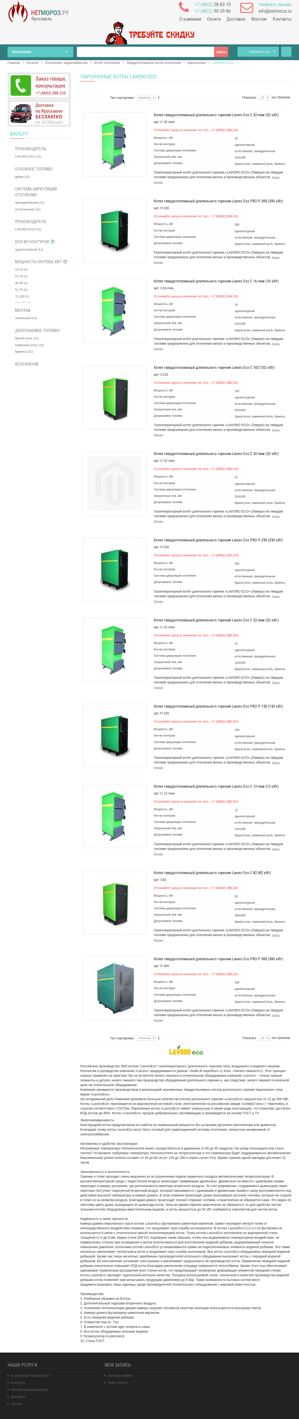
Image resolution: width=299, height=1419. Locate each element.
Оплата (214, 19)
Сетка (91, 99)
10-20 (21, 269)
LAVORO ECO (28, 156)
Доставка (236, 19)
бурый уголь (27, 338)
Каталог (33, 63)
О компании (190, 19)
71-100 (22, 296)
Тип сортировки (122, 98)
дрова (22, 176)
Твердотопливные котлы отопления (154, 63)
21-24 (21, 276)
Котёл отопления (107, 63)
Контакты (282, 19)
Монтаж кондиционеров (29, 1390)
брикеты (24, 351)
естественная (28, 209)
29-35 (21, 283)
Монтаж (259, 19)
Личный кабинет (120, 1375)
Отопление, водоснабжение (66, 63)
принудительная (29, 202)
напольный (26, 318)
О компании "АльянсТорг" (30, 1375)
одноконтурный (29, 249)
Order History (118, 1382)
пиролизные (196, 63)
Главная (286, 52)
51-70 (21, 289)
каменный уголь (29, 345)
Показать (249, 97)
